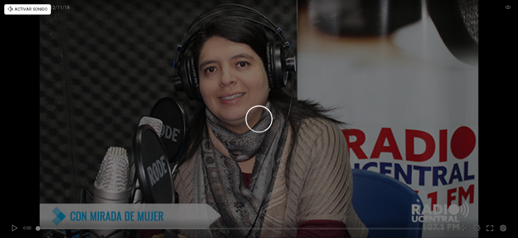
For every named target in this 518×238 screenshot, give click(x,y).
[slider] (241, 229)
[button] (476, 228)
